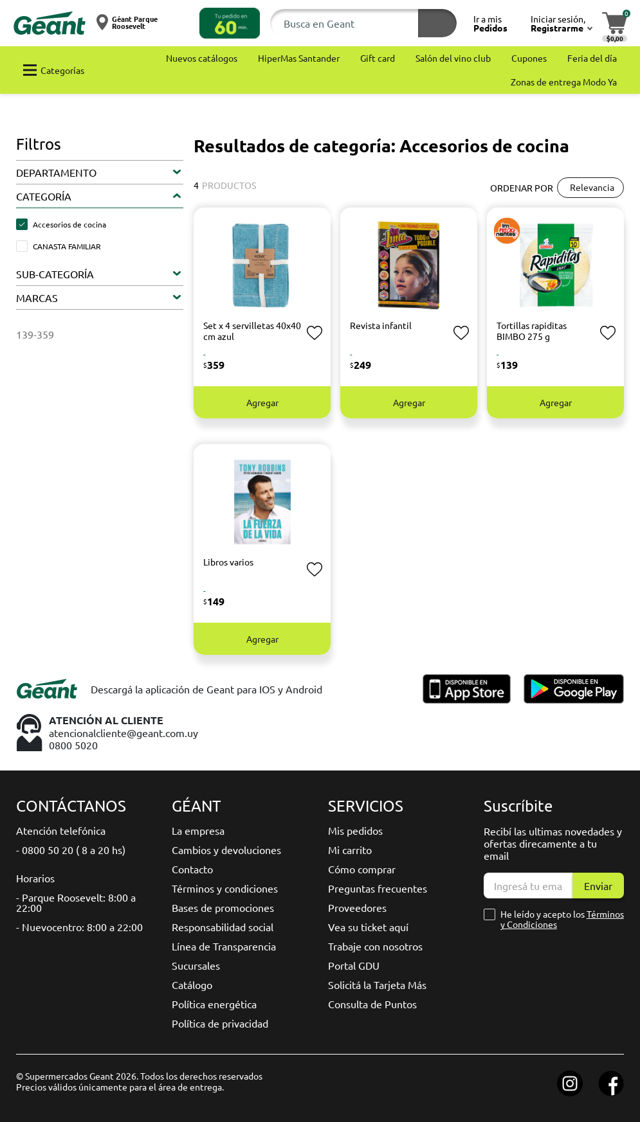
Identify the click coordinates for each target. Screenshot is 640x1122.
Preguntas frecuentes (377, 888)
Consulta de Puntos (372, 1004)
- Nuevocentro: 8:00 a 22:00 (79, 927)
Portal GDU (353, 965)
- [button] (204, 354)
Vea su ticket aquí (368, 927)
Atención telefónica (60, 830)
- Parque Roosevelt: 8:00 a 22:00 (76, 902)
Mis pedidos (355, 830)
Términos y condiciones (225, 888)
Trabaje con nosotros (375, 946)
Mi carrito (350, 849)
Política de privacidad (220, 1023)
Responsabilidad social (222, 927)
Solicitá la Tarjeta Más (377, 984)
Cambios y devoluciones (226, 849)
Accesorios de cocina (69, 224)
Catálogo (192, 984)
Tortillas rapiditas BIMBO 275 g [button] (532, 330)
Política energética (214, 1004)
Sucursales (196, 965)
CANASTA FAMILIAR (67, 246)
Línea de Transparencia (224, 946)
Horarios (35, 878)
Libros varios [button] (228, 561)
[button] (229, 23)
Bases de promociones (223, 907)
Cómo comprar (362, 869)
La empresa (198, 830)
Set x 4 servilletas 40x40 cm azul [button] (252, 330)
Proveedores (357, 907)
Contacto (192, 869)
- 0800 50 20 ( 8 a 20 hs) (70, 849)
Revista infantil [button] (381, 325)
